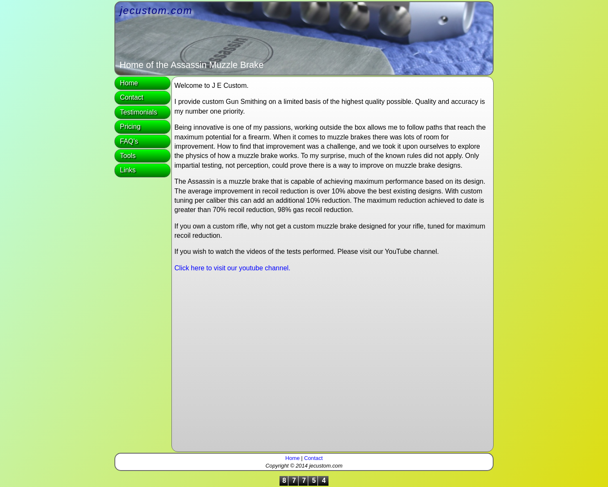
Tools (128, 155)
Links (128, 170)
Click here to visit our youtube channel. (232, 268)
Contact (131, 97)
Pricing (130, 126)
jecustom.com (156, 10)
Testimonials (138, 112)
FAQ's (129, 141)
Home (129, 83)
